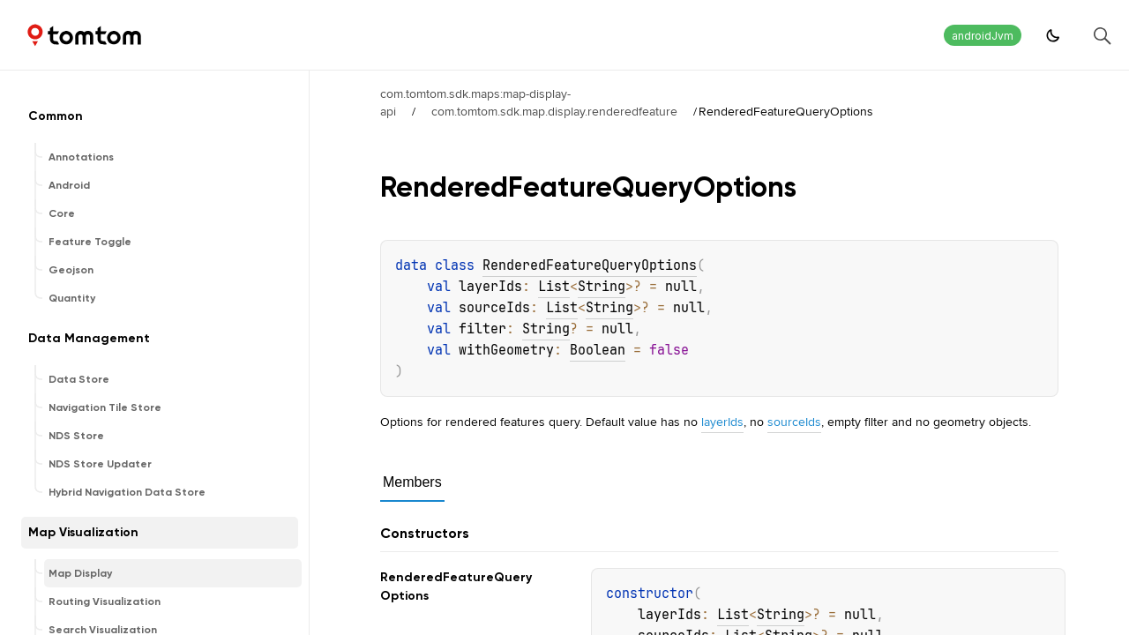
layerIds (722, 421)
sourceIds (794, 421)
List (554, 286)
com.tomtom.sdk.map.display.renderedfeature (554, 111)
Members (412, 481)
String (601, 286)
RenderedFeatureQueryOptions (589, 265)
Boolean (597, 350)
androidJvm (982, 35)
